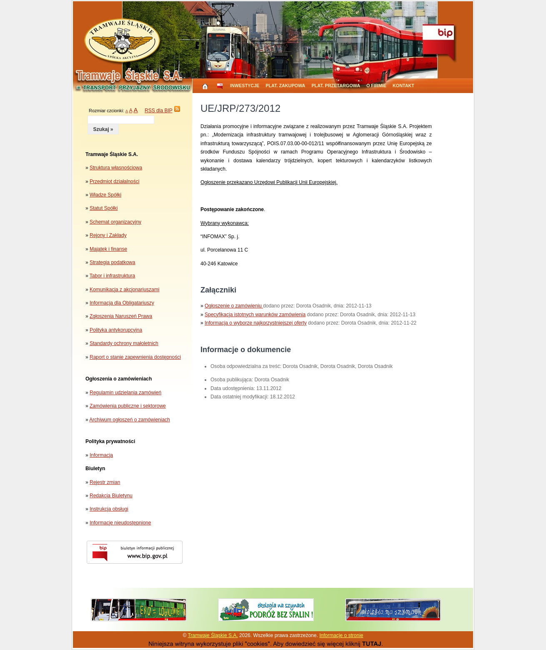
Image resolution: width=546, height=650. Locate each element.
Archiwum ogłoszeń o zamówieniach (129, 420)
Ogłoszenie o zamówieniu (234, 306)
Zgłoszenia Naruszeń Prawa (121, 316)
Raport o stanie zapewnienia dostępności (135, 357)
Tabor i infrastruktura (112, 276)
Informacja (101, 455)
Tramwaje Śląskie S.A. (213, 635)
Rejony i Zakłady (108, 235)
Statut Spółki (104, 208)
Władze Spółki (105, 195)
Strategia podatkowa (112, 262)
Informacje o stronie (341, 635)
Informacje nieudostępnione (120, 523)
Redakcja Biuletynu (111, 496)
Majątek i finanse (108, 249)
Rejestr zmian (105, 482)
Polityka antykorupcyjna (116, 330)
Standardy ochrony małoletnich (124, 343)
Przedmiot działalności (114, 181)
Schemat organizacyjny (115, 222)
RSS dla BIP (158, 110)
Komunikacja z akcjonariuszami (124, 289)
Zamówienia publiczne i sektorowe (128, 406)
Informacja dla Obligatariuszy (122, 303)
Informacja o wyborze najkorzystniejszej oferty (256, 323)
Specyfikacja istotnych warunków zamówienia (255, 314)
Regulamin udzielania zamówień (125, 393)
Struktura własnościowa (116, 168)
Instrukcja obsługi (109, 509)
